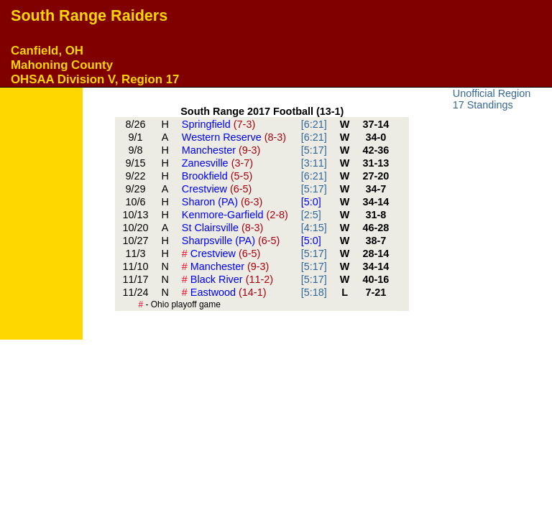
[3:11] (314, 163)
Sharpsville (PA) (231, 240)
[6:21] (314, 124)
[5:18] (314, 292)
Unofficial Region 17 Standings (492, 99)
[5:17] (314, 150)
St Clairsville (223, 227)
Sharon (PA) (222, 202)
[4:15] (314, 227)
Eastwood (224, 292)
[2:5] (311, 214)
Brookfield (217, 176)
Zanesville (217, 163)
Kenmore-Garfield (235, 214)
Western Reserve (234, 137)
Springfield (218, 124)
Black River (227, 279)
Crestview (217, 189)
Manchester (221, 150)
